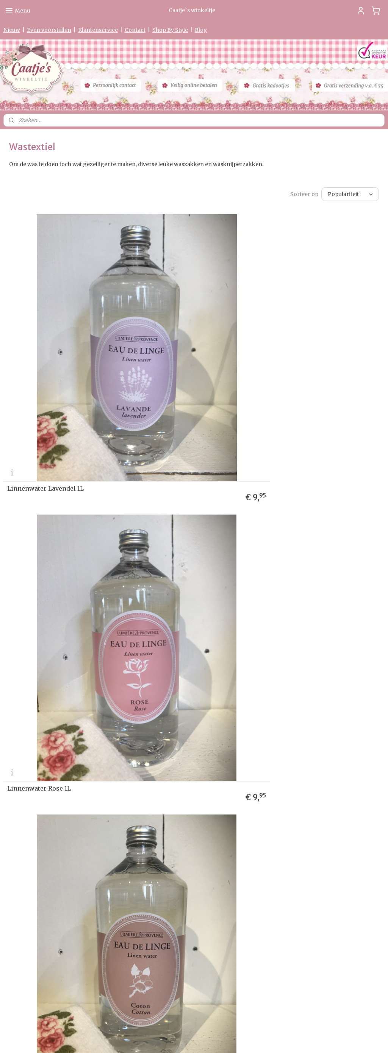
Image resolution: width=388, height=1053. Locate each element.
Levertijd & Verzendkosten (33, 704)
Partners (13, 755)
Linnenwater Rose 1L (233, 409)
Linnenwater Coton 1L (40, 630)
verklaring (33, 718)
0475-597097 (157, 948)
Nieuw (11, 30)
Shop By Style (170, 30)
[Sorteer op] (350, 194)
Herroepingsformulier (29, 733)
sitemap (171, 1039)
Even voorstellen (49, 30)
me (13, 689)
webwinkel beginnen (216, 1039)
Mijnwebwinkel (284, 1039)
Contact (135, 30)
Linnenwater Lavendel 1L (45, 409)
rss (187, 1039)
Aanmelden (283, 727)
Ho (6, 689)
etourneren (19, 711)
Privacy (12, 718)
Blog (201, 30)
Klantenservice (98, 30)
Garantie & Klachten (25, 725)
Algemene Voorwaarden (30, 740)
